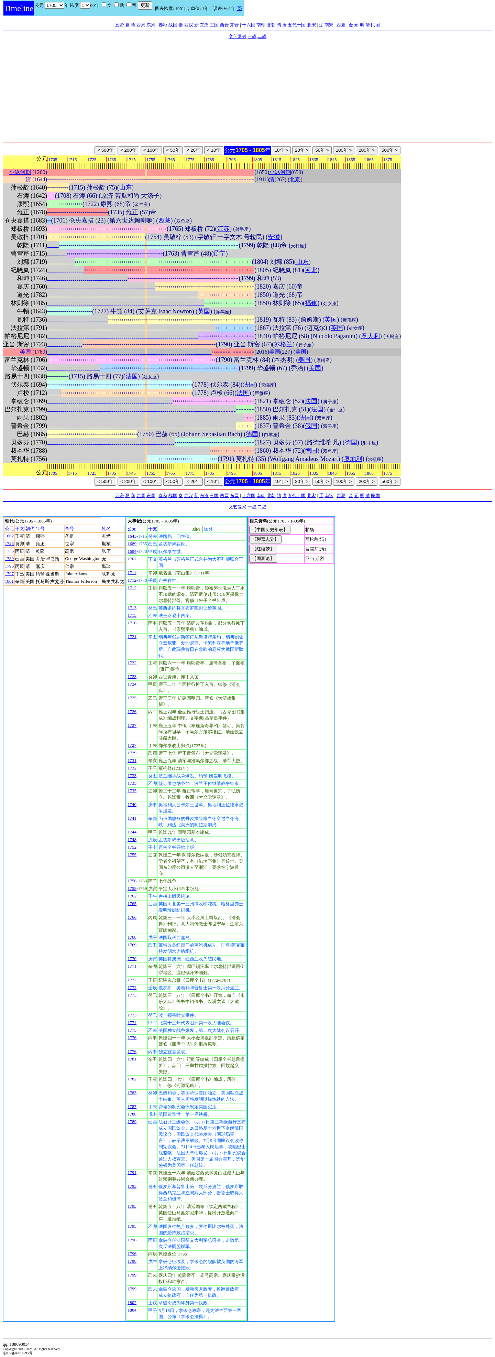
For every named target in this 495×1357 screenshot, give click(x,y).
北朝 (271, 25)
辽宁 (219, 253)
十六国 (248, 25)
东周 (150, 25)
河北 (311, 270)
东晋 (234, 25)
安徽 (274, 237)
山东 (125, 187)
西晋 (224, 25)
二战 (261, 36)
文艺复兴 (237, 36)
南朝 (260, 25)
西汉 (188, 25)
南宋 (328, 25)
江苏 (223, 228)
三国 (214, 25)
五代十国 (297, 25)
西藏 (164, 220)
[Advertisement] (247, 90)
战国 (172, 25)
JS (239, 8)
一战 (252, 36)
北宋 (311, 25)
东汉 (204, 25)
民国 (375, 25)
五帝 (119, 25)
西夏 (341, 25)
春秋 (162, 25)
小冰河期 (20, 172)
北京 (294, 179)
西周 (140, 25)
